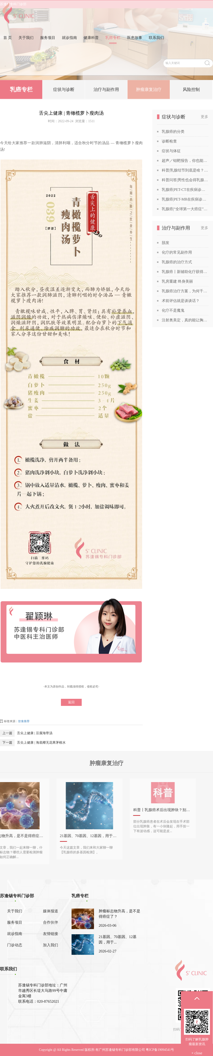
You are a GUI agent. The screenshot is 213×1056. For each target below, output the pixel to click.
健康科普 (91, 46)
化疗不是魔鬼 (173, 310)
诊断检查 (169, 141)
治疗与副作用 (106, 90)
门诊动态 (14, 945)
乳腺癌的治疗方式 (177, 262)
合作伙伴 (50, 922)
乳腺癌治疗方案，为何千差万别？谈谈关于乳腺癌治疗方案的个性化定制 (185, 291)
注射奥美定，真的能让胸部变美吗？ (185, 320)
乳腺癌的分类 (173, 132)
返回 (71, 702)
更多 (204, 117)
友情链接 (50, 934)
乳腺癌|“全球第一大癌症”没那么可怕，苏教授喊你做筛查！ (185, 209)
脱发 (165, 243)
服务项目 (47, 46)
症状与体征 (171, 151)
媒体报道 (50, 911)
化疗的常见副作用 (177, 252)
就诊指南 (69, 46)
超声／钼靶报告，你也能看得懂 (185, 161)
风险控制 (191, 90)
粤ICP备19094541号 (160, 1050)
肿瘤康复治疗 (149, 90)
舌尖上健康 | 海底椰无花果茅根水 (41, 742)
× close (197, 1053)
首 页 (7, 46)
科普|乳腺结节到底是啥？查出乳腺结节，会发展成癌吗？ (185, 170)
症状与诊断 (63, 90)
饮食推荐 (24, 721)
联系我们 (156, 46)
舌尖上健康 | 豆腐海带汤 (34, 733)
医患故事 (134, 46)
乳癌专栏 (112, 46)
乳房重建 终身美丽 (177, 281)
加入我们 (50, 945)
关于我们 (26, 46)
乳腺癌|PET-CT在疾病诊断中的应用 (185, 190)
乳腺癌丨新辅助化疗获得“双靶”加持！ (185, 272)
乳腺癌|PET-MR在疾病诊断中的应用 (185, 199)
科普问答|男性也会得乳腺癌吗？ (185, 180)
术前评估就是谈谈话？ (181, 301)
